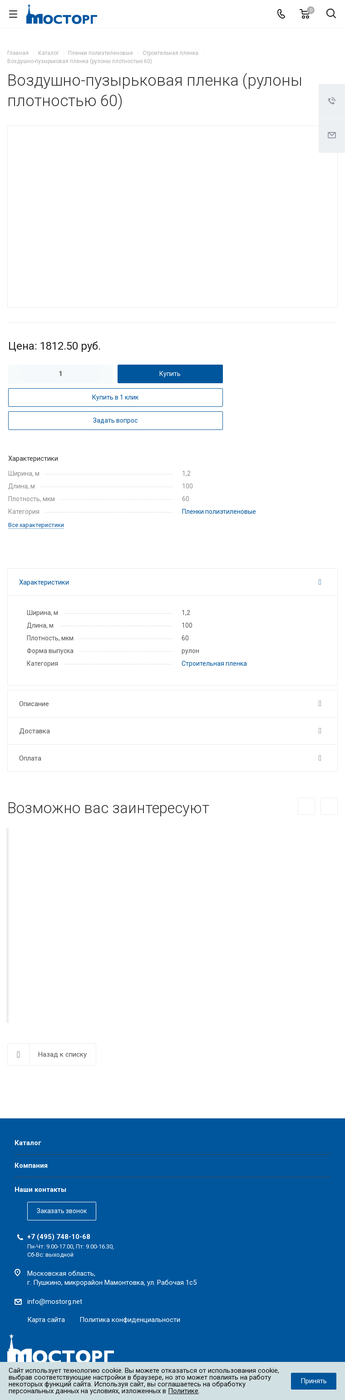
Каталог (28, 1143)
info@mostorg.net (54, 1302)
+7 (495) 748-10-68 (58, 1237)
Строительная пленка (214, 663)
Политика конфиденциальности (129, 1320)
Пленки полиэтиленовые (219, 511)
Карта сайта (46, 1320)
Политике (183, 1391)
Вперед (329, 806)
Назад (306, 806)
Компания (31, 1165)
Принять (314, 1381)
